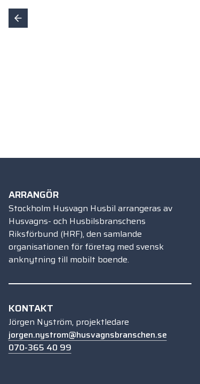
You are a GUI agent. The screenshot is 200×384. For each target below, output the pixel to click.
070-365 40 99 (40, 347)
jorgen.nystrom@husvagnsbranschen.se (88, 334)
